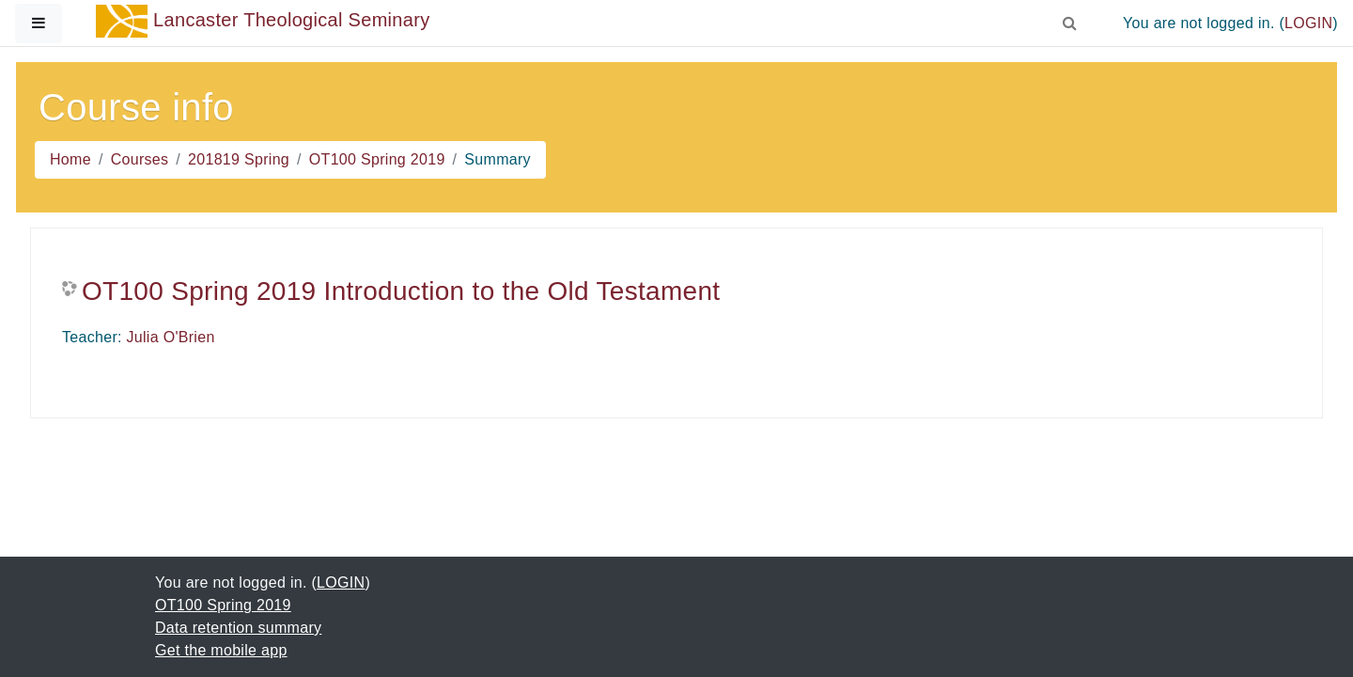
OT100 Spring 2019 (377, 159)
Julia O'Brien (171, 337)
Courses (140, 159)
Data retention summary (238, 628)
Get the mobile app (221, 650)
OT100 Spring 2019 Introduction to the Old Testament (401, 291)
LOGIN (1308, 23)
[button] (1070, 20)
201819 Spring (238, 159)
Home (70, 159)
